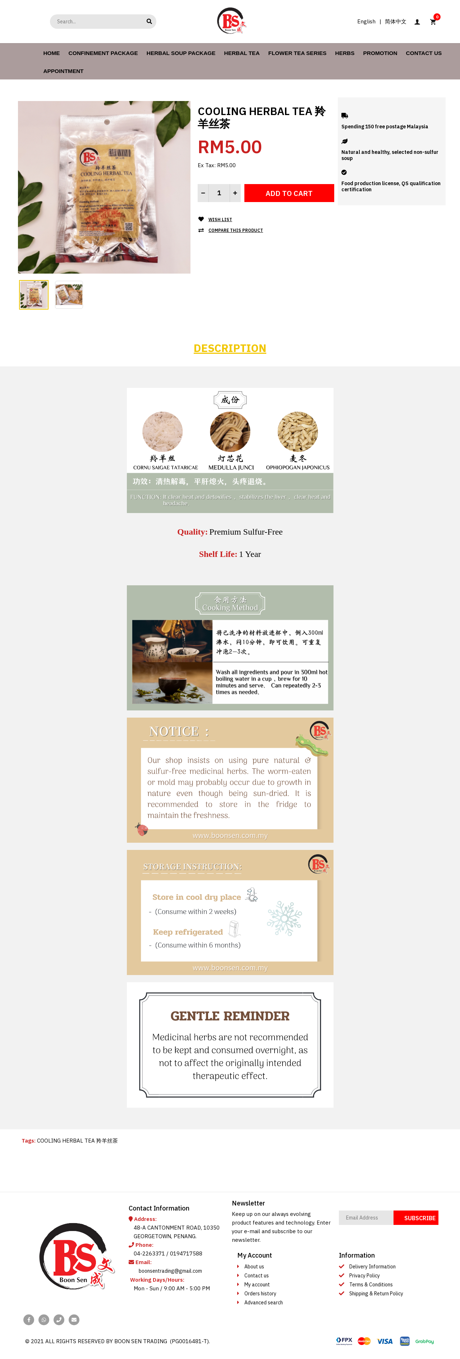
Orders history (260, 1293)
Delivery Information (372, 1266)
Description (230, 348)
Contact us (256, 1275)
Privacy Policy (364, 1275)
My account (257, 1284)
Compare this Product (235, 230)
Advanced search (263, 1302)
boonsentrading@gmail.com (170, 1271)
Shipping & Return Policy (376, 1293)
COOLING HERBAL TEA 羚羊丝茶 (77, 1140)
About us (254, 1266)
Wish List (220, 219)
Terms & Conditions (371, 1284)
